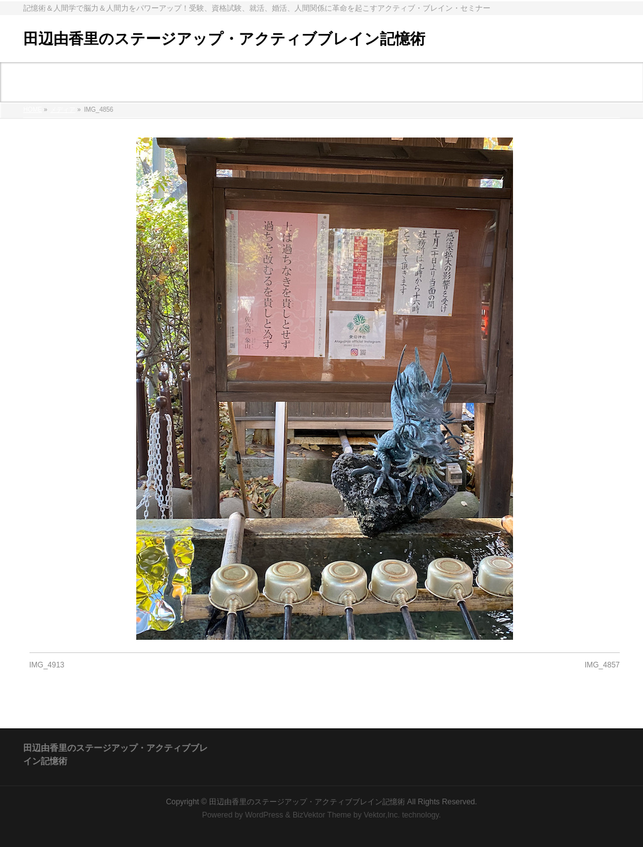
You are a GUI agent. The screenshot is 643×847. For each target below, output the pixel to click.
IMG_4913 (47, 665)
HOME (32, 109)
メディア (62, 109)
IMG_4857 (602, 665)
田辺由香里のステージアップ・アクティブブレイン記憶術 (224, 38)
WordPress (264, 815)
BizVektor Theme (322, 815)
